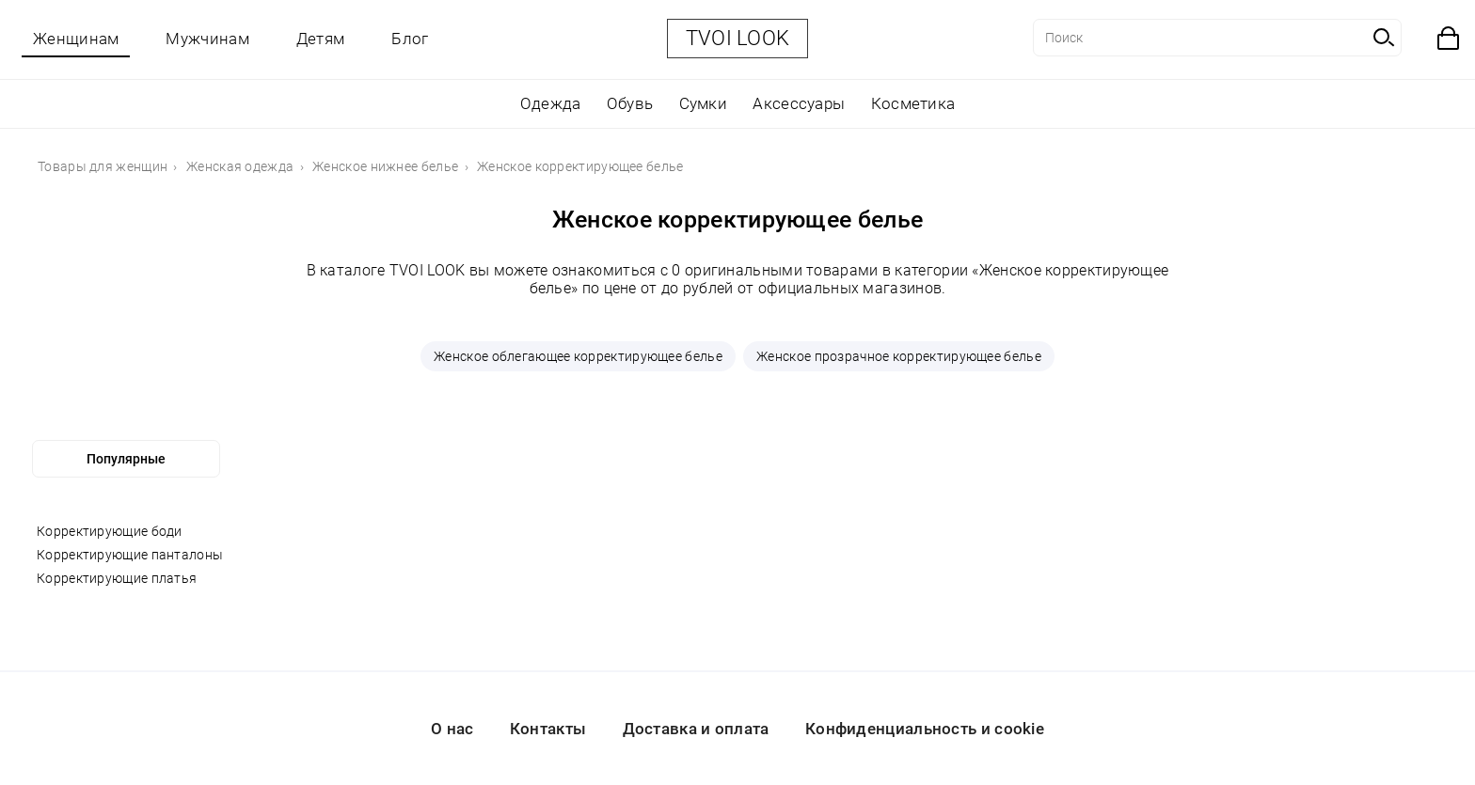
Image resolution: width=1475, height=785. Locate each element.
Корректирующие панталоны (130, 554)
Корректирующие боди (109, 531)
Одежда (550, 103)
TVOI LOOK (738, 38)
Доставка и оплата (696, 728)
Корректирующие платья (117, 578)
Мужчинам (207, 38)
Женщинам (76, 38)
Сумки (703, 103)
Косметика (913, 103)
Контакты (548, 728)
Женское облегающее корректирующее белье (578, 356)
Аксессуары (799, 103)
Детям (320, 38)
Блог (409, 38)
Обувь (630, 103)
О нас (452, 728)
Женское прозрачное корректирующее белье (898, 356)
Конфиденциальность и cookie (924, 728)
